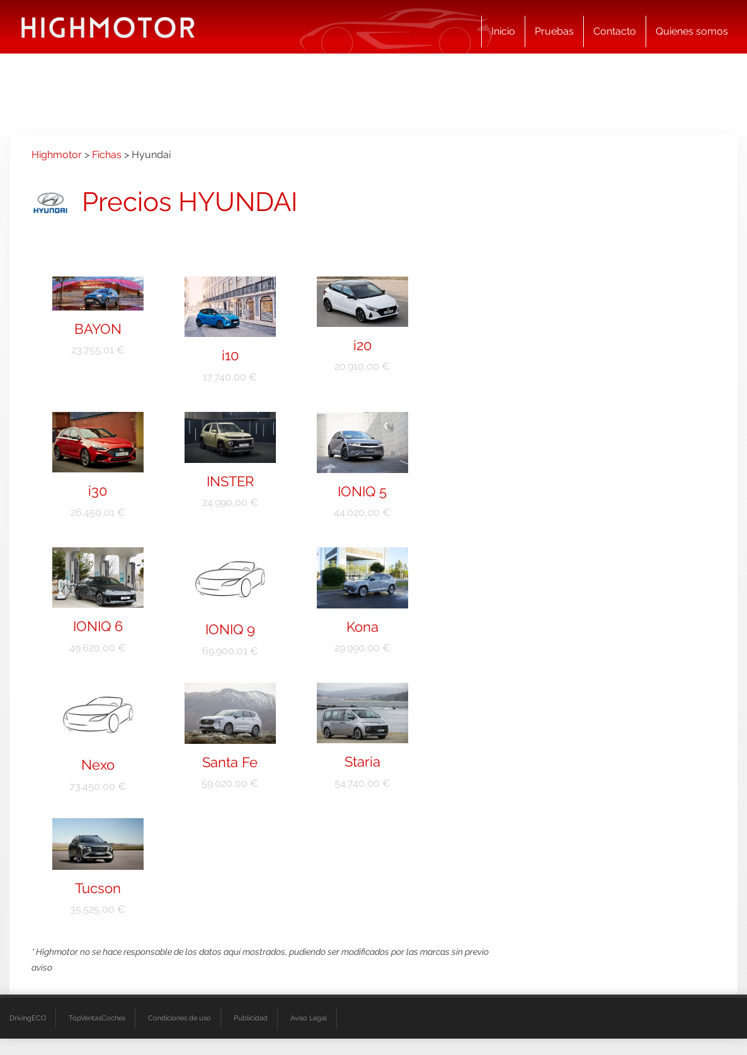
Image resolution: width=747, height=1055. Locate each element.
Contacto (614, 31)
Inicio (503, 31)
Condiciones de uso (179, 1018)
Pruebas (554, 31)
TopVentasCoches (97, 1018)
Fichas (107, 155)
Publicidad (251, 1018)
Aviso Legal (308, 1018)
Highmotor (56, 155)
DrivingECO (27, 1018)
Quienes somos (692, 31)
